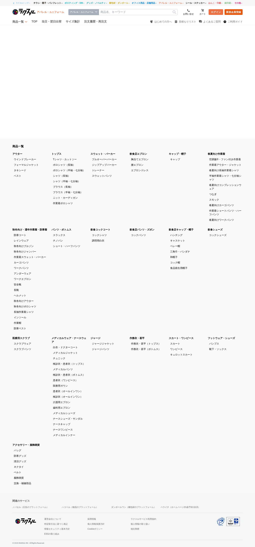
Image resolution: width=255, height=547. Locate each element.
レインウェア (21, 240)
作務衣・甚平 (137, 338)
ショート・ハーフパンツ (66, 246)
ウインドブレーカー (25, 159)
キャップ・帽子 (177, 153)
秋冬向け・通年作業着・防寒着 (29, 229)
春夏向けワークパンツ (221, 219)
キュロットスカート (181, 354)
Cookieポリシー (95, 529)
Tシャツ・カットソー (65, 159)
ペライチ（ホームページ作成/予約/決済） (180, 507)
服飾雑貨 (19, 477)
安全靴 (17, 284)
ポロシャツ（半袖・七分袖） (69, 170)
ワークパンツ (21, 268)
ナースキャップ (61, 424)
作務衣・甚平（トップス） (146, 343)
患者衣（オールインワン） (68, 391)
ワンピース (176, 349)
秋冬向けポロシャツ (25, 306)
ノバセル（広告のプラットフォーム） (30, 507)
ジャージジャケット (103, 343)
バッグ (17, 450)
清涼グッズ (20, 461)
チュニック (59, 358)
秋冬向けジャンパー (25, 251)
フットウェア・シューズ (221, 338)
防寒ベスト (20, 328)
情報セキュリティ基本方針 (57, 529)
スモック (214, 199)
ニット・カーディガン (65, 197)
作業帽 (17, 322)
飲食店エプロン (138, 153)
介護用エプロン (61, 402)
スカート (175, 343)
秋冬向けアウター (24, 301)
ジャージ (95, 338)
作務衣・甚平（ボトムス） (146, 349)
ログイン (216, 12)
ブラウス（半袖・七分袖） (68, 192)
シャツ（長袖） (61, 175)
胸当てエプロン (139, 159)
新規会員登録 (233, 12)
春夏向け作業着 (216, 153)
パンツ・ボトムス (61, 229)
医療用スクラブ (21, 338)
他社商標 (135, 529)
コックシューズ (217, 235)
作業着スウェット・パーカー (30, 257)
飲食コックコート (100, 229)
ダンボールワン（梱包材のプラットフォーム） (133, 507)
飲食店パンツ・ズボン (142, 229)
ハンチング (176, 235)
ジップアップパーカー (104, 164)
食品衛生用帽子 (179, 268)
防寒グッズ (20, 455)
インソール (20, 317)
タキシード (20, 170)
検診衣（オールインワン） (68, 396)
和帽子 (174, 257)
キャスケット (177, 240)
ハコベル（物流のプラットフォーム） (80, 507)
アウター (17, 153)
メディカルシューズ (64, 413)
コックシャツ (99, 235)
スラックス (59, 235)
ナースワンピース (63, 429)
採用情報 (91, 519)
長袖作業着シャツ (24, 311)
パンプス (214, 343)
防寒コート (20, 235)
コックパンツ (138, 235)
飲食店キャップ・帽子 (181, 229)
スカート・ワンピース (181, 338)
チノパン (58, 240)
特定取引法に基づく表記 (56, 524)
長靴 (16, 290)
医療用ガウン (60, 385)
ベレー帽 (175, 246)
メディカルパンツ (63, 369)
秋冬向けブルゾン (24, 246)
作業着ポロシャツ (63, 203)
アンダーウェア (22, 273)
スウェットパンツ (102, 175)
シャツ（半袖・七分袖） (66, 181)
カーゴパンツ (21, 262)
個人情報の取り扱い (140, 524)
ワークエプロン (22, 279)
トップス (56, 153)
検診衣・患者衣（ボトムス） (69, 374)
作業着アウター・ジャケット (225, 164)
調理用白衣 (98, 240)
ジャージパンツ (100, 349)
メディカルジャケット (65, 352)
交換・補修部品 (22, 483)
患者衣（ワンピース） (65, 380)
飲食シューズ (215, 229)
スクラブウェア (22, 343)
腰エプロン (137, 164)
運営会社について (52, 519)
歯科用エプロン (61, 407)
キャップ (175, 159)
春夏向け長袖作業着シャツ (224, 170)
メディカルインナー (64, 435)
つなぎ (213, 194)
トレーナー (98, 170)
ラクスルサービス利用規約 (143, 519)
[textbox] (138, 12)
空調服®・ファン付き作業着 (225, 159)
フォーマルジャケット (26, 164)
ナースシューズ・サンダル (68, 418)
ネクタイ (19, 466)
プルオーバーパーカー (104, 159)
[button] (20, 21)
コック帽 (175, 262)
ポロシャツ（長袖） (64, 164)
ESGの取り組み (51, 534)
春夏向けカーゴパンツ (221, 205)
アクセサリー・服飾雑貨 (26, 444)
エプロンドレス (139, 170)
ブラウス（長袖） (63, 186)
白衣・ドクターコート (65, 347)
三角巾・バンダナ (180, 251)
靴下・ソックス (217, 349)
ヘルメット (20, 295)
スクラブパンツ (22, 349)
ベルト (17, 472)
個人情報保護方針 (95, 524)
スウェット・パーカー (102, 153)
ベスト (17, 175)
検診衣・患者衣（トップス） (69, 363)
